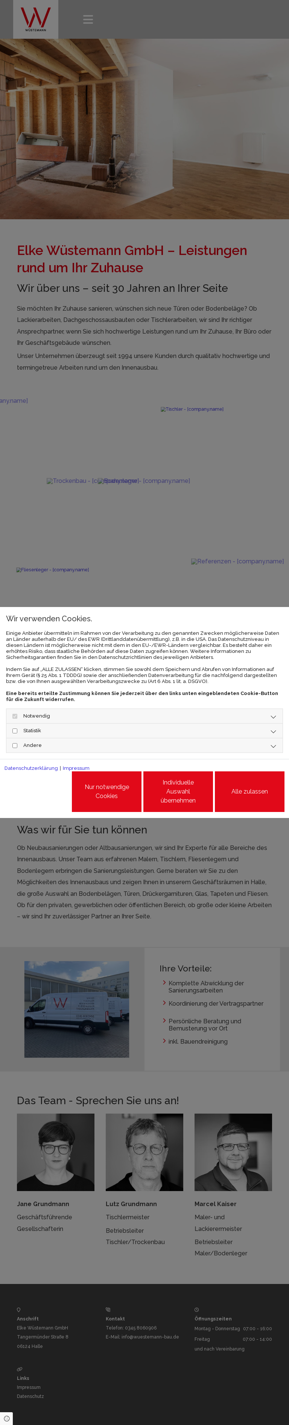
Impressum (76, 768)
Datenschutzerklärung (31, 768)
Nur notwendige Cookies (107, 791)
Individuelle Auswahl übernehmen (178, 791)
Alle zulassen (249, 791)
